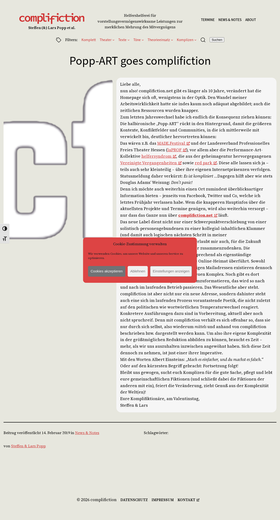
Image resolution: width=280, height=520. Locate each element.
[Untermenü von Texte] (128, 40)
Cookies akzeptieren (107, 271)
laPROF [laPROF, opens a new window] (176, 150)
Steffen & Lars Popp (28, 446)
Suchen (217, 40)
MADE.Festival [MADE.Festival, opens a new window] (173, 143)
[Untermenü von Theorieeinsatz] (172, 40)
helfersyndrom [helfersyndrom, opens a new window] (158, 156)
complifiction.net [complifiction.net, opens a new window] (197, 215)
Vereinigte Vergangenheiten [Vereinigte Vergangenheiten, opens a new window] (151, 163)
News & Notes (87, 432)
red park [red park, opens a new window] (206, 163)
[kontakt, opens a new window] (188, 500)
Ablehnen (137, 271)
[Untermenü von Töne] (143, 40)
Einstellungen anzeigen (171, 271)
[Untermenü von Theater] (113, 40)
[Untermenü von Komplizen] (195, 40)
